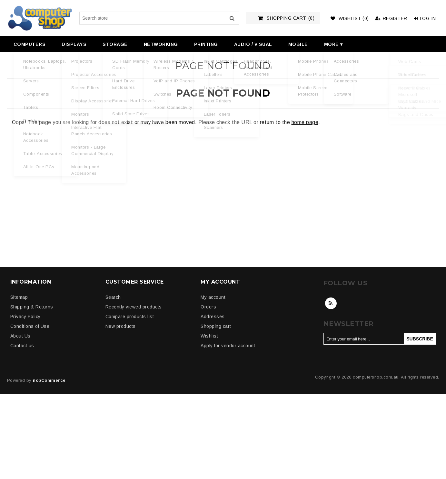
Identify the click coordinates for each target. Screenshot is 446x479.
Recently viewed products (133, 306)
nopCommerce (49, 380)
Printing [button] (206, 44)
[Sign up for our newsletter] (363, 339)
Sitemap (19, 297)
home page (305, 122)
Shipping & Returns (31, 306)
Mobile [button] (298, 44)
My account (213, 297)
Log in (425, 18)
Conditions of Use (30, 326)
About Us (20, 335)
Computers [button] (30, 44)
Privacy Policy (25, 316)
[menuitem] (29, 44)
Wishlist (209, 335)
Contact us (22, 345)
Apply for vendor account (228, 345)
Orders (208, 306)
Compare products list (129, 316)
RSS (331, 303)
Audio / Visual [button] (253, 44)
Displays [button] (74, 44)
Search (232, 18)
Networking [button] (161, 44)
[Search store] (159, 18)
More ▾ (333, 44)
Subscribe (419, 338)
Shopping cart (216, 326)
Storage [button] (115, 44)
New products (120, 326)
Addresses (213, 316)
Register (391, 18)
